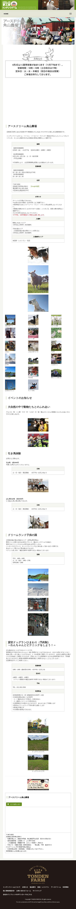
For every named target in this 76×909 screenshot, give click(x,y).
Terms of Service (52, 902)
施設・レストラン (43, 887)
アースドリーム (56, 887)
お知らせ (25, 887)
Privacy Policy (43, 902)
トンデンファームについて (11, 887)
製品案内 (33, 887)
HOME (6, 14)
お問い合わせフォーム (23, 891)
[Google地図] (35, 186)
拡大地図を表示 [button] (13, 804)
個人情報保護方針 (9, 891)
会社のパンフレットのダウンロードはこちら (17, 894)
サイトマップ (37, 891)
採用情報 (65, 887)
